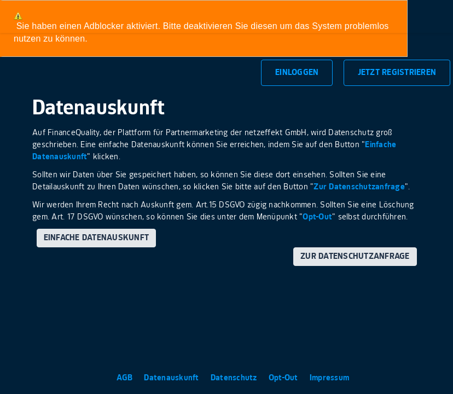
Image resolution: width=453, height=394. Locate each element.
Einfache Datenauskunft (96, 237)
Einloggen (296, 72)
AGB (126, 378)
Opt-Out (317, 217)
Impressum (329, 378)
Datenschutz (235, 378)
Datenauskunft (172, 378)
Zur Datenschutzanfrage (359, 187)
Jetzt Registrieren (397, 72)
